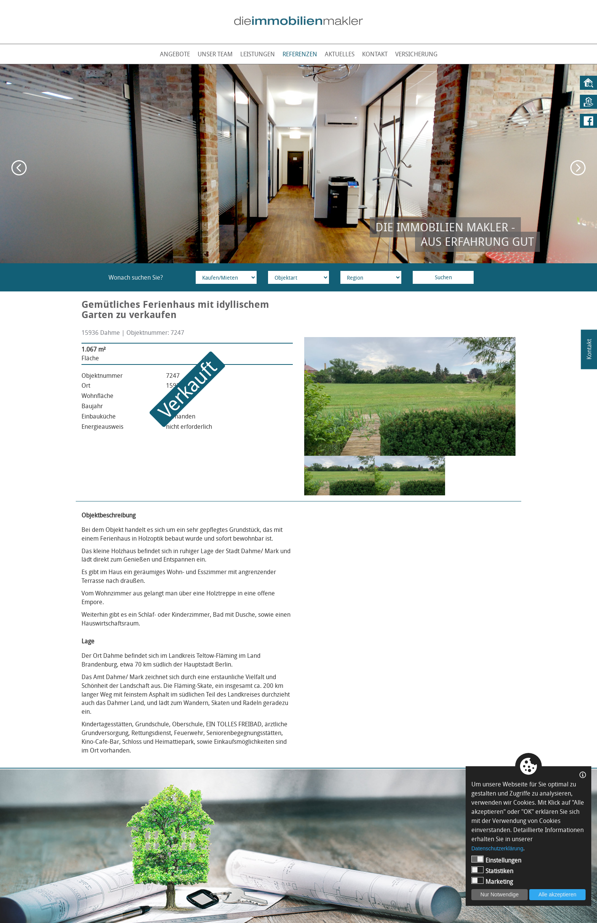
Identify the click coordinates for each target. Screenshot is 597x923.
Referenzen (300, 54)
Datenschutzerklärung (497, 848)
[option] (298, 163)
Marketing (492, 881)
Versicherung (416, 54)
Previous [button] (19, 167)
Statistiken (492, 870)
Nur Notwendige (499, 894)
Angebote (175, 54)
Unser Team (215, 54)
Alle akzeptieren (557, 894)
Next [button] (578, 167)
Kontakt (375, 54)
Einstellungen (496, 860)
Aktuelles (339, 54)
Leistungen (257, 54)
